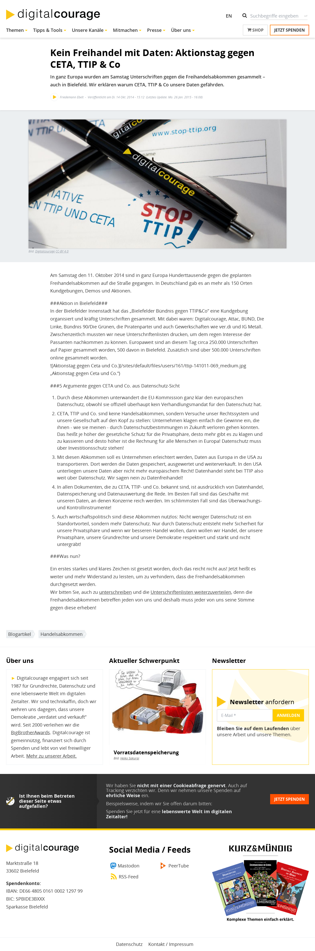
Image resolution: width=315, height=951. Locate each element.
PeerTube (178, 866)
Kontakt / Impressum (170, 944)
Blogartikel (19, 634)
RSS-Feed (128, 877)
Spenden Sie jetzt (124, 811)
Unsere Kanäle (87, 30)
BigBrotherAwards (30, 732)
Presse (154, 30)
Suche (306, 16)
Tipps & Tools (47, 30)
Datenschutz (129, 944)
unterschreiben (115, 592)
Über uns (181, 30)
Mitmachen (125, 30)
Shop (255, 30)
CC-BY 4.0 (62, 251)
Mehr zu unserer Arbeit (50, 756)
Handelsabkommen (62, 634)
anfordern (262, 702)
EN (229, 16)
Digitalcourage (45, 251)
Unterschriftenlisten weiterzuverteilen (191, 592)
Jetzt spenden (289, 30)
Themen (15, 30)
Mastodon (128, 866)
